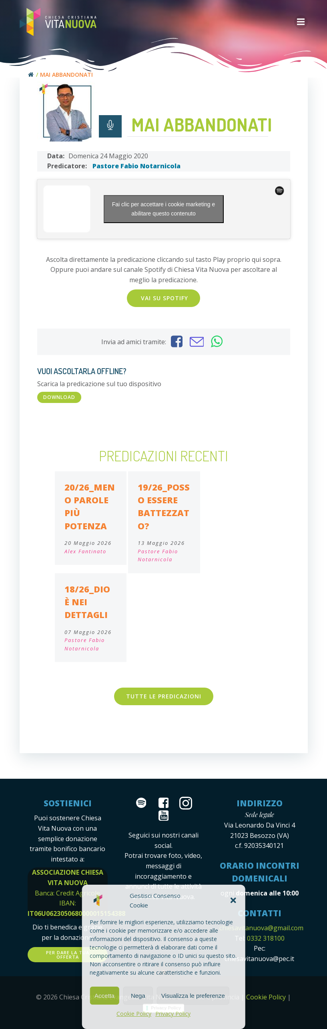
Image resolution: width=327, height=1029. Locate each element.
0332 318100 (266, 938)
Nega (138, 995)
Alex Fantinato (85, 551)
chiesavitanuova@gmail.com (261, 927)
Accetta (104, 995)
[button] (233, 900)
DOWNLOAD (59, 397)
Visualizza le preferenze (193, 995)
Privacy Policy (173, 1013)
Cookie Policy (133, 1013)
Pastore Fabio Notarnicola (136, 166)
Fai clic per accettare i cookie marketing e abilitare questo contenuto (163, 209)
